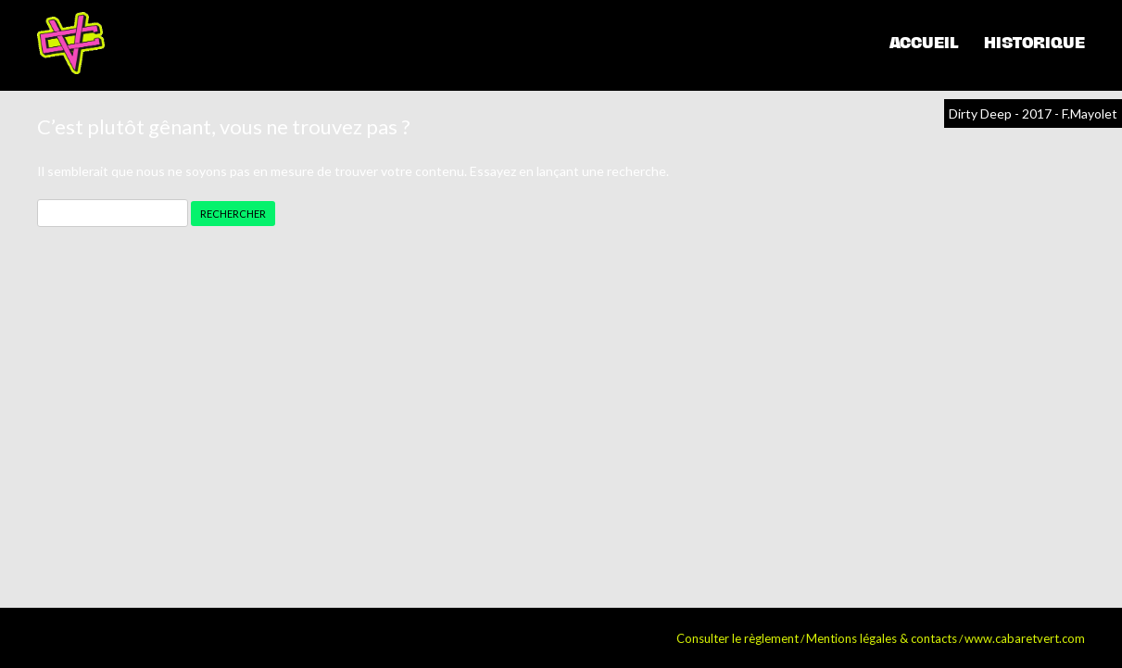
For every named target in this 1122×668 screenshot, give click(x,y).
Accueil (923, 42)
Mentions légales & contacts (881, 638)
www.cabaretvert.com (1024, 638)
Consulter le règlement (737, 638)
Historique (1034, 42)
